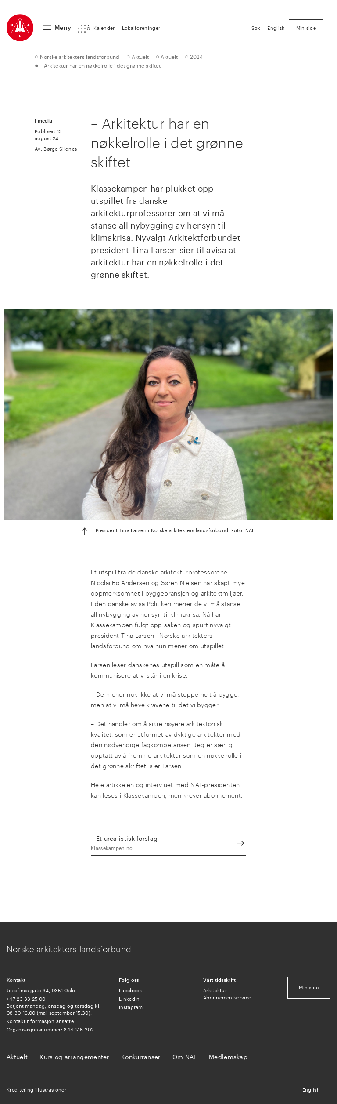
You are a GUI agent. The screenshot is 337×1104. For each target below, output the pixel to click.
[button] (96, 29)
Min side (309, 987)
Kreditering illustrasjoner (36, 1090)
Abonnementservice (227, 997)
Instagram (131, 1007)
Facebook (130, 990)
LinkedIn (129, 999)
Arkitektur (215, 990)
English (311, 1090)
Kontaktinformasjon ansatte (40, 1021)
